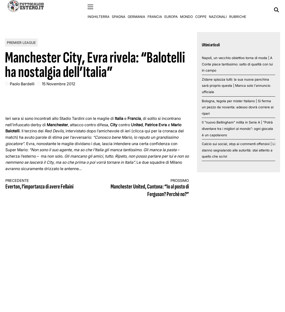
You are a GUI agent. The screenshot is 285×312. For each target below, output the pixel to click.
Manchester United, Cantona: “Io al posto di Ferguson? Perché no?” (147, 188)
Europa (171, 10)
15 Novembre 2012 (58, 83)
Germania (136, 10)
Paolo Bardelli (22, 83)
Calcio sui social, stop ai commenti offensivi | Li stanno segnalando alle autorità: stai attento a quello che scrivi (238, 150)
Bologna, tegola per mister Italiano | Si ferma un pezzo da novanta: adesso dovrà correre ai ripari (238, 107)
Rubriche (237, 10)
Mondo (186, 10)
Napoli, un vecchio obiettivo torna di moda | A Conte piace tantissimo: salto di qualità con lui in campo (237, 64)
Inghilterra (98, 10)
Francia (155, 10)
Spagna (118, 10)
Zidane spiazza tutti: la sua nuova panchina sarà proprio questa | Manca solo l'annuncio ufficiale (236, 85)
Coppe (200, 10)
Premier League (21, 42)
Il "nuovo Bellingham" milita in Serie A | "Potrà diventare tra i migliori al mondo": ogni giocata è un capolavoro (237, 128)
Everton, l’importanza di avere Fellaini (46, 184)
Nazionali (218, 10)
